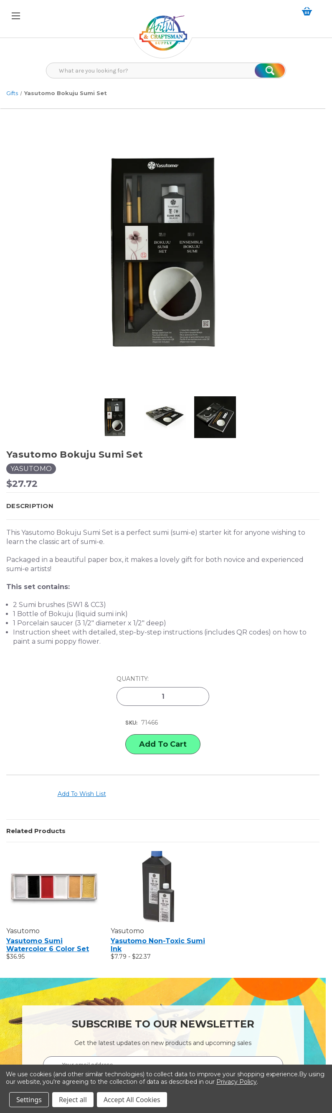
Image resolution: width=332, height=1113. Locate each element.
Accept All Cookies (132, 1099)
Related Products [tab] (36, 831)
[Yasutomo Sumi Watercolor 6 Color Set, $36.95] (54, 886)
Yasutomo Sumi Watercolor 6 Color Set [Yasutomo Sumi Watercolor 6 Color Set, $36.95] (47, 945)
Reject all (73, 1099)
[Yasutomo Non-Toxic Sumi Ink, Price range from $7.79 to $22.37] (158, 886)
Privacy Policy (236, 1081)
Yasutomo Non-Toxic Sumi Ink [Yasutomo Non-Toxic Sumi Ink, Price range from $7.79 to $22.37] (158, 945)
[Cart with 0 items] (308, 11)
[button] (162, 506)
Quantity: (133, 678)
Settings (29, 1099)
